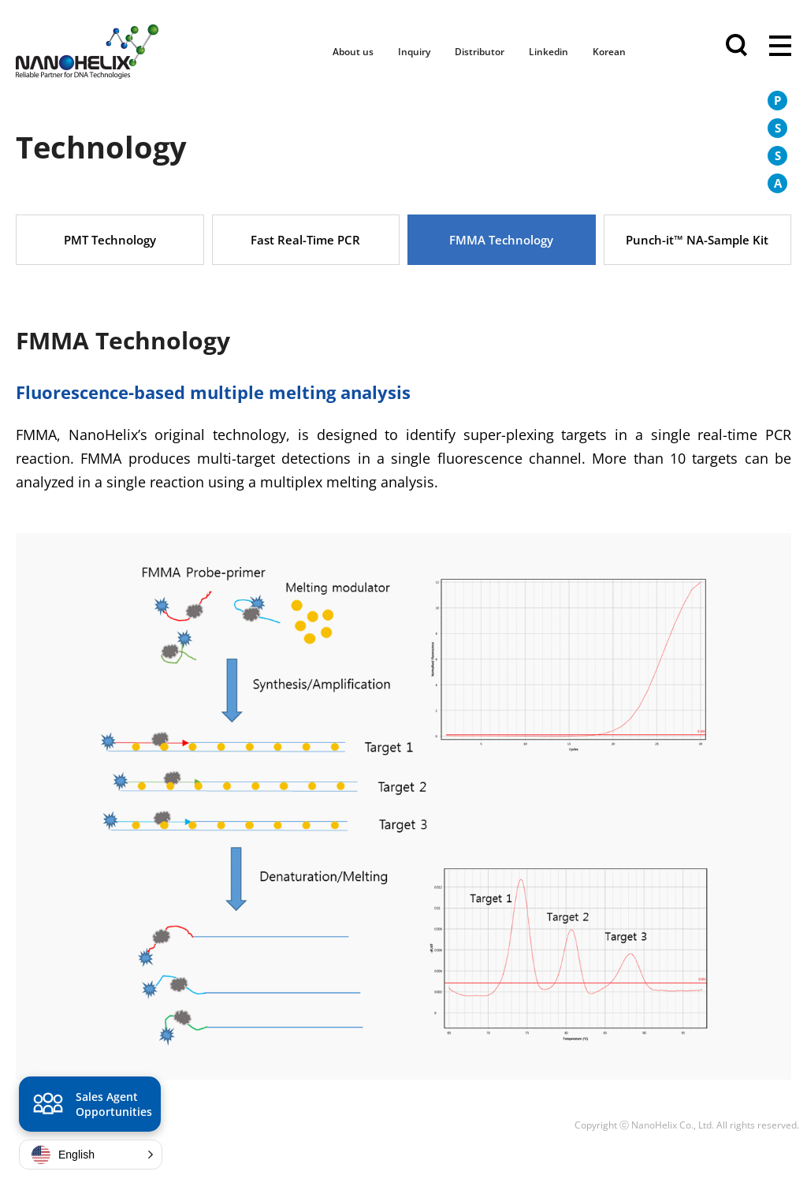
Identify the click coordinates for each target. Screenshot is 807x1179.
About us (353, 51)
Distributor (479, 51)
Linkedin (548, 51)
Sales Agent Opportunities (90, 1106)
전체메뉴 (780, 47)
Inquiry (414, 51)
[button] (91, 1154)
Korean (609, 51)
